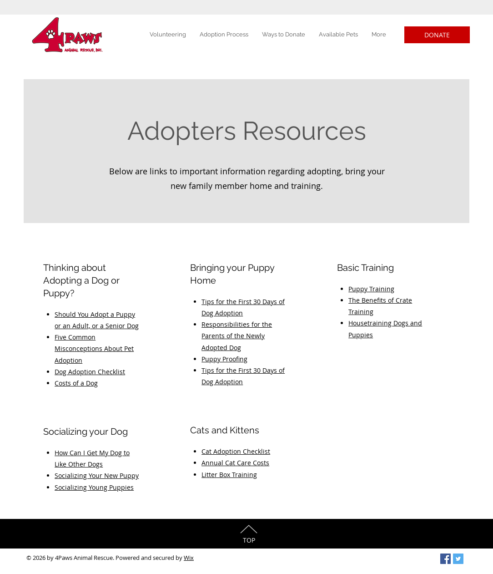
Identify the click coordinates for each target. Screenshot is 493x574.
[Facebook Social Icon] (445, 559)
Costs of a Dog (76, 383)
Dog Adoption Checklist (90, 371)
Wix (189, 558)
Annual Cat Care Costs (235, 462)
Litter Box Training (229, 474)
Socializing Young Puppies (94, 487)
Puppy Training (371, 288)
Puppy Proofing (224, 359)
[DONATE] (437, 34)
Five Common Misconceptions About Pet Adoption (94, 348)
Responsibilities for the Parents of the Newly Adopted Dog (236, 335)
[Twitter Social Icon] (458, 559)
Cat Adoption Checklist (235, 451)
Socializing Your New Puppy (97, 475)
